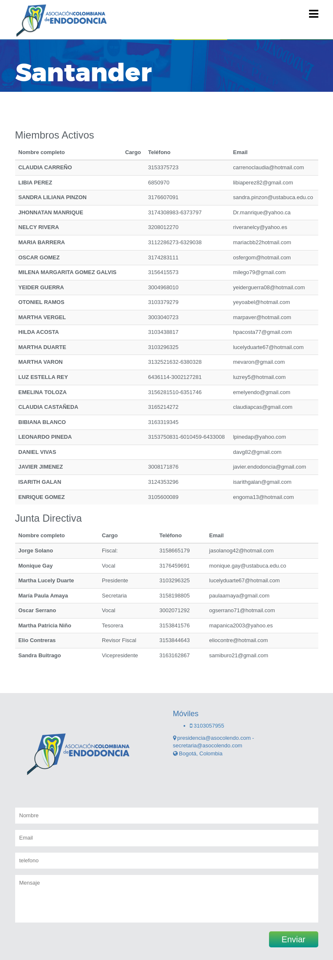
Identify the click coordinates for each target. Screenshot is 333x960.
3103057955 (207, 726)
